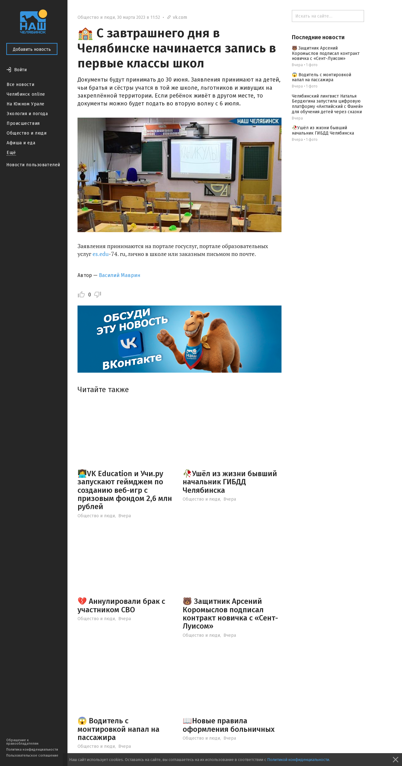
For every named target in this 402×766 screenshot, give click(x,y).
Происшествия (23, 123)
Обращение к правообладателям (22, 741)
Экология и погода (27, 113)
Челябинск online (26, 94)
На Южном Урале (26, 104)
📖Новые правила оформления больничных (229, 724)
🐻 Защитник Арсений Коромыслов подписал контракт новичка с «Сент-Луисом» (230, 613)
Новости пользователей (33, 165)
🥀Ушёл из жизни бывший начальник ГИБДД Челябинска (230, 482)
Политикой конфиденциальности (298, 759)
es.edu (101, 254)
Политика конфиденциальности (32, 749)
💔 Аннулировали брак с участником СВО (121, 605)
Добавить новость (32, 49)
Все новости (20, 84)
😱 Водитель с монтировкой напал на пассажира (118, 729)
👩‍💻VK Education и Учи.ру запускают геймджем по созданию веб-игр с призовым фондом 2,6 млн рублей (125, 490)
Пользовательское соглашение (32, 755)
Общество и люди (26, 133)
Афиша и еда (21, 143)
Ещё (11, 152)
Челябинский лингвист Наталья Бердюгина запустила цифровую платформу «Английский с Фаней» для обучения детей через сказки (327, 103)
